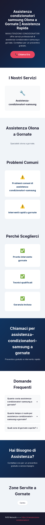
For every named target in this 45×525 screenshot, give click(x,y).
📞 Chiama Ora (22, 54)
